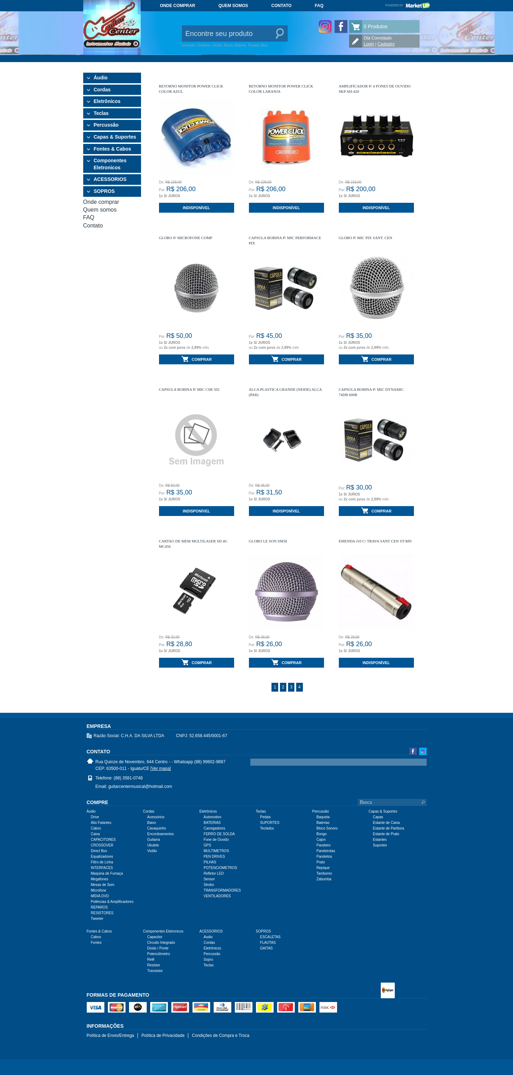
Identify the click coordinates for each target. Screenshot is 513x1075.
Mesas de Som (103, 885)
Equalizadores (102, 856)
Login (369, 44)
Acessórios (156, 817)
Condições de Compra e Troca (220, 1035)
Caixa (95, 834)
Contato (281, 5)
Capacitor (155, 937)
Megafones (99, 879)
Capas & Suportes (115, 137)
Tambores (324, 873)
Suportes (380, 845)
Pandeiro (324, 845)
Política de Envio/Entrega (110, 1035)
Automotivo (212, 817)
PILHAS (210, 862)
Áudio (101, 77)
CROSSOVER (102, 845)
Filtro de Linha (102, 862)
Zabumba (324, 879)
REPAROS (99, 907)
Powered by (407, 5)
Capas (378, 817)
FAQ (319, 5)
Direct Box (99, 851)
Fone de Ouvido (216, 840)
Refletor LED (214, 873)
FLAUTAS (268, 943)
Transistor (155, 971)
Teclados (267, 828)
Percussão (106, 125)
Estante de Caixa (386, 823)
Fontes (96, 943)
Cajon (321, 840)
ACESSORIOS (110, 179)
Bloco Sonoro (327, 828)
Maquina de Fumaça (107, 873)
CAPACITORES (103, 840)
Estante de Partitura (388, 828)
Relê (151, 959)
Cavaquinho (156, 828)
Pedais (265, 817)
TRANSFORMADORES (222, 890)
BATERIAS (212, 823)
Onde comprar (177, 5)
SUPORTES (270, 823)
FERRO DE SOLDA (219, 834)
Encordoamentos (160, 834)
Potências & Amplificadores (112, 902)
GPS (207, 845)
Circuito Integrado (161, 943)
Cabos (96, 828)
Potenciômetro (158, 954)
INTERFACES (102, 868)
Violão (152, 851)
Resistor (153, 965)
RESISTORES (102, 913)
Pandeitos (324, 856)
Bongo (322, 834)
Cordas (102, 89)
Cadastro (386, 44)
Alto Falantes (101, 823)
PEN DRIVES (214, 856)
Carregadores (214, 828)
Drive (95, 817)
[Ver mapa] (161, 768)
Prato (321, 862)
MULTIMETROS (216, 851)
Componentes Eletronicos (110, 164)
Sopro (208, 959)
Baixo (151, 823)
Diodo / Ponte (158, 948)
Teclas (101, 113)
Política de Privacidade (162, 1035)
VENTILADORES (217, 896)
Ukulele (153, 845)
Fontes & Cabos (113, 149)
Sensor (209, 879)
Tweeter (97, 919)
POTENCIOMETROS (220, 868)
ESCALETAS (270, 937)
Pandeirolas (326, 851)
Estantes (380, 840)
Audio (208, 937)
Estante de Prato (386, 834)
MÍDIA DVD (100, 896)
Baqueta (323, 817)
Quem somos (233, 5)
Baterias (323, 823)
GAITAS (266, 948)
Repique (323, 868)
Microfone (98, 890)
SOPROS (104, 191)
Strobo (209, 885)
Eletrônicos (107, 101)
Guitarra (153, 840)
